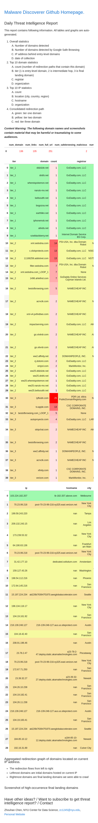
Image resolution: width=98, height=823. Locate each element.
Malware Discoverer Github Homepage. (44, 12)
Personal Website (14, 814)
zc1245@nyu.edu (69, 809)
